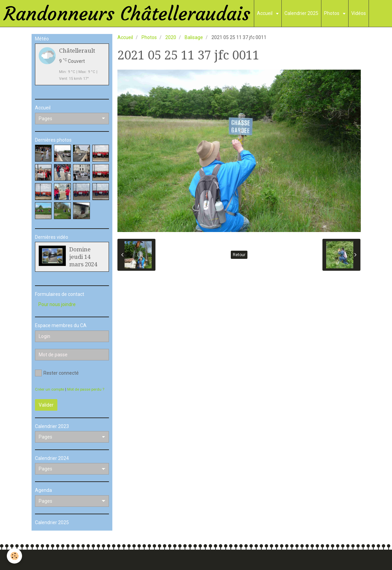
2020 (170, 37)
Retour (239, 254)
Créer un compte (49, 389)
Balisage (194, 37)
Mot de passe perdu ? (85, 389)
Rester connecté (57, 373)
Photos (332, 13)
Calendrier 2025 (301, 13)
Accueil (265, 13)
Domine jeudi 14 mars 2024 (83, 257)
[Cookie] (14, 556)
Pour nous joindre (57, 304)
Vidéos (358, 13)
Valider (46, 405)
